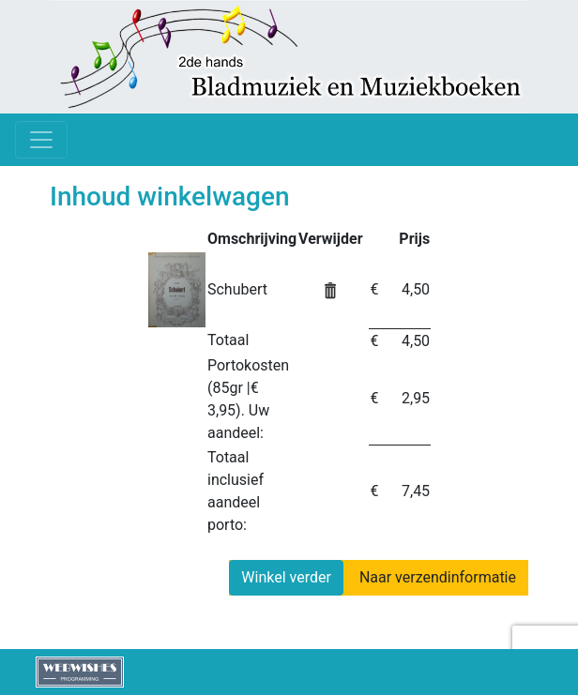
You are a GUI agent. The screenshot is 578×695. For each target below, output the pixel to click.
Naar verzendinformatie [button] (437, 577)
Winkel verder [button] (286, 577)
